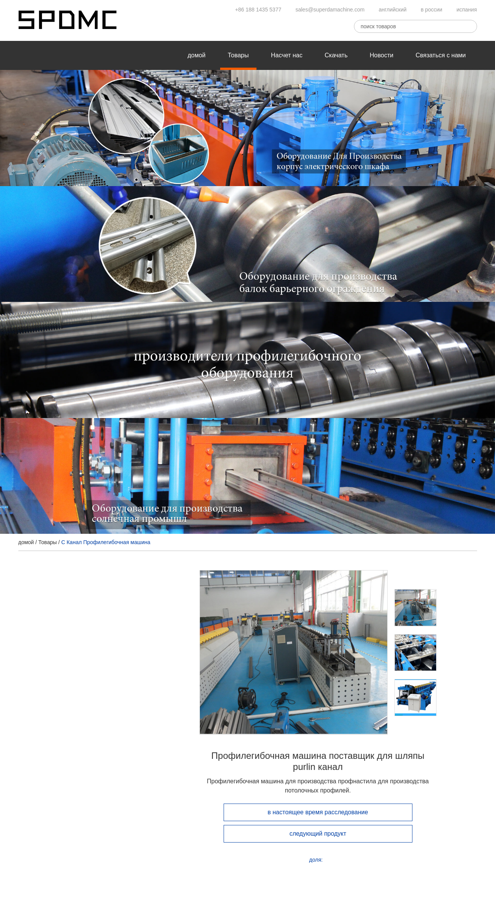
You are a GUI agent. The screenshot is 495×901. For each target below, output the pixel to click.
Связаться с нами (440, 55)
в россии (432, 9)
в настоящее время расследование (318, 812)
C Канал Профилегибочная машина (105, 542)
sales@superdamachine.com (330, 9)
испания (466, 9)
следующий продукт (317, 833)
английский (393, 9)
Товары (238, 55)
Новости (381, 55)
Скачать (336, 55)
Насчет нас (286, 55)
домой (197, 55)
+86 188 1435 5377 (258, 9)
